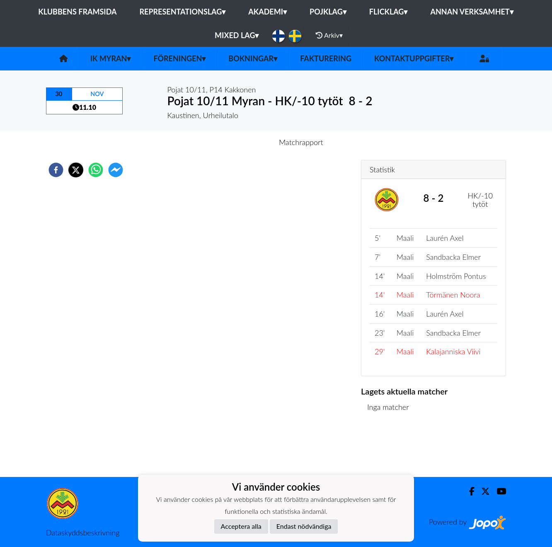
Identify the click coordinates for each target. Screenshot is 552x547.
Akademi (267, 11)
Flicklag (388, 11)
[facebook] (55, 169)
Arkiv (329, 35)
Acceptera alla (241, 526)
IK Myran (110, 58)
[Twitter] (482, 491)
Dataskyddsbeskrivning (82, 532)
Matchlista (388, 449)
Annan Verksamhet (471, 11)
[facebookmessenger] (115, 169)
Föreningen (179, 58)
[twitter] (75, 169)
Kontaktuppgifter (413, 58)
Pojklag (328, 11)
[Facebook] (468, 491)
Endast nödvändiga (304, 526)
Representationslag (182, 11)
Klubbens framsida (77, 11)
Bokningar (252, 58)
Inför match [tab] (247, 142)
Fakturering (325, 58)
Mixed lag (237, 35)
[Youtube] (498, 491)
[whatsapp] (95, 169)
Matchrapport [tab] (301, 142)
